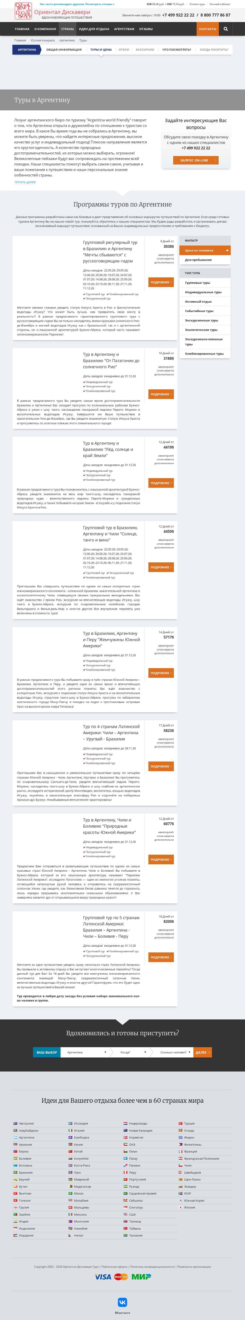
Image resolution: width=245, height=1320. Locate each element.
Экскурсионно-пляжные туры (204, 341)
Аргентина (66, 40)
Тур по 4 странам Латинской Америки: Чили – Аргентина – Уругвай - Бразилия (111, 733)
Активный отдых (198, 301)
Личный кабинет (219, 4)
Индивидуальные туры (203, 292)
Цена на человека (199, 250)
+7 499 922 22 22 (178, 15)
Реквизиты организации (194, 1267)
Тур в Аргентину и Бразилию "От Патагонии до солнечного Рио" (111, 360)
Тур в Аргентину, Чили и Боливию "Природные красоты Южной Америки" (109, 826)
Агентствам (124, 29)
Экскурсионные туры (201, 320)
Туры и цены (101, 49)
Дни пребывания (198, 260)
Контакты (207, 29)
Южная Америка (42, 40)
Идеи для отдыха (94, 29)
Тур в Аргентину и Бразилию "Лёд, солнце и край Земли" (108, 449)
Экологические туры (201, 330)
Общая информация (64, 49)
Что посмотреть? (176, 49)
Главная (20, 40)
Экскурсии (145, 49)
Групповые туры (197, 283)
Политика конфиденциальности (152, 1267)
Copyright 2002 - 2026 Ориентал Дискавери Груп (66, 1267)
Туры (82, 40)
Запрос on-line (194, 160)
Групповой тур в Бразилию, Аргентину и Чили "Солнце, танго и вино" (110, 534)
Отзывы (146, 29)
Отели (124, 49)
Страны (67, 29)
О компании (45, 29)
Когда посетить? (214, 49)
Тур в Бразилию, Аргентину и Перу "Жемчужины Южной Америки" (111, 639)
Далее (201, 1052)
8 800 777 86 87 (215, 15)
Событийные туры (199, 311)
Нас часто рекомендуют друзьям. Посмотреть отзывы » (77, 4)
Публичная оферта (114, 1267)
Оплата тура (197, 4)
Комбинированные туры (204, 354)
